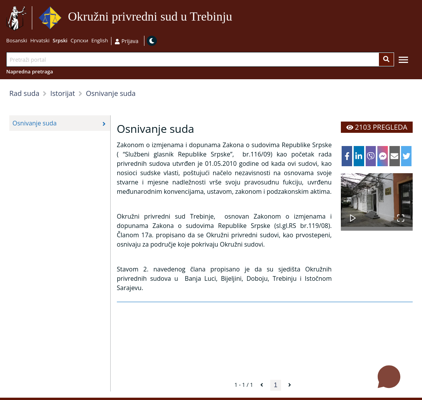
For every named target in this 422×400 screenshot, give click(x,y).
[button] (377, 200)
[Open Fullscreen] (401, 214)
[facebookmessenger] (382, 156)
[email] (394, 156)
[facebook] (347, 156)
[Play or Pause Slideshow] (353, 214)
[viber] (371, 156)
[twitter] (406, 156)
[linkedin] (359, 156)
